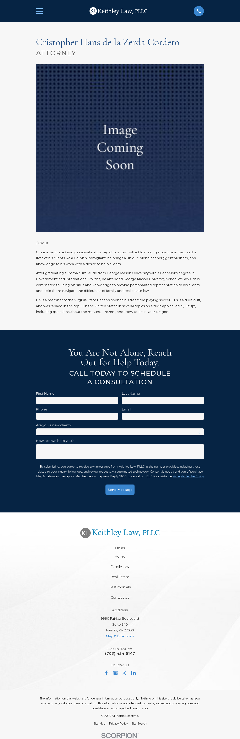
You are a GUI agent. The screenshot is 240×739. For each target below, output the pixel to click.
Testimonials (120, 587)
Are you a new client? (53, 425)
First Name (45, 394)
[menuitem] (99, 723)
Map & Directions (120, 636)
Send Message (119, 490)
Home (120, 556)
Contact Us (120, 597)
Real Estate (120, 577)
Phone (41, 409)
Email (126, 409)
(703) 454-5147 (120, 653)
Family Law (120, 567)
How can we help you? (55, 441)
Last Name (131, 394)
